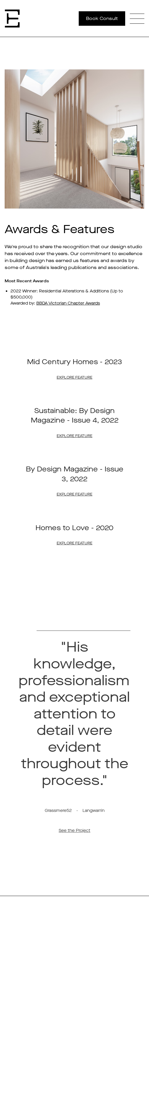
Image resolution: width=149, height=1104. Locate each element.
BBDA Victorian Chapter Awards (68, 303)
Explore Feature (74, 377)
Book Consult (102, 18)
